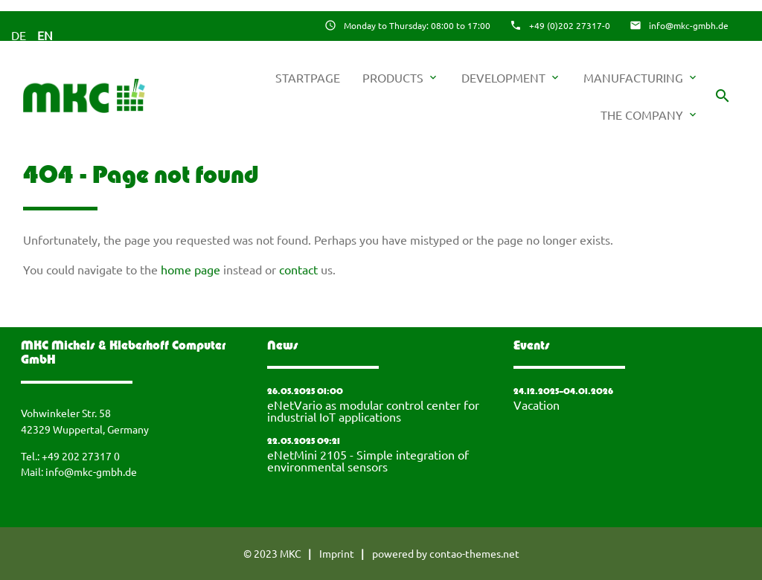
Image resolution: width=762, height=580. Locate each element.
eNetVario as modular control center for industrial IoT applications (373, 410)
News (282, 346)
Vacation (536, 404)
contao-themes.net (474, 553)
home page (190, 269)
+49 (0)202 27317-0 (569, 25)
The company (650, 114)
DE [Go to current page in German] (18, 35)
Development (511, 77)
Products (400, 77)
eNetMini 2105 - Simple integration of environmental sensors (368, 460)
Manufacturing (641, 77)
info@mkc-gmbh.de (689, 25)
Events (531, 346)
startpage (307, 77)
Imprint (336, 553)
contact (298, 269)
